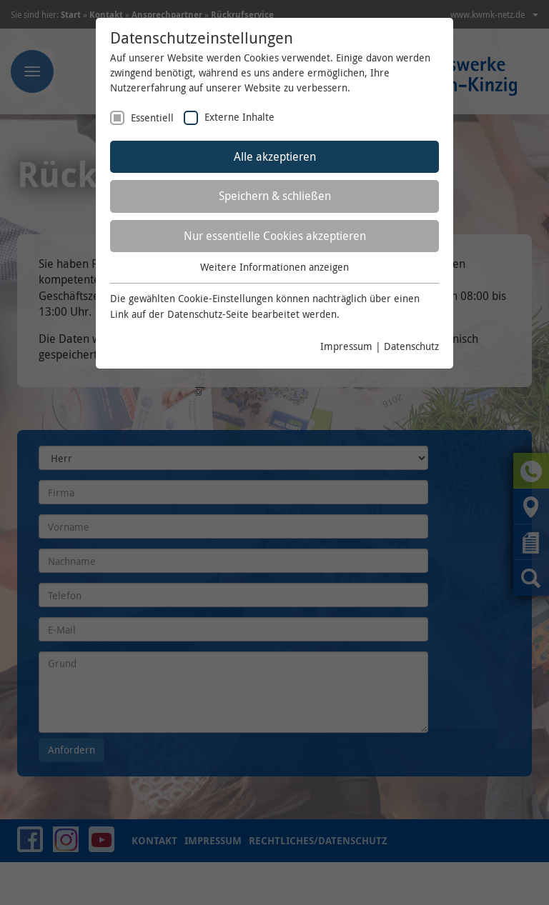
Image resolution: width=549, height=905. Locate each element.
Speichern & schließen (275, 196)
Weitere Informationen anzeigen (274, 267)
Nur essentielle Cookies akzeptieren (275, 236)
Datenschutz (411, 346)
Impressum (346, 346)
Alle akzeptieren (275, 156)
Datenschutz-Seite (208, 314)
